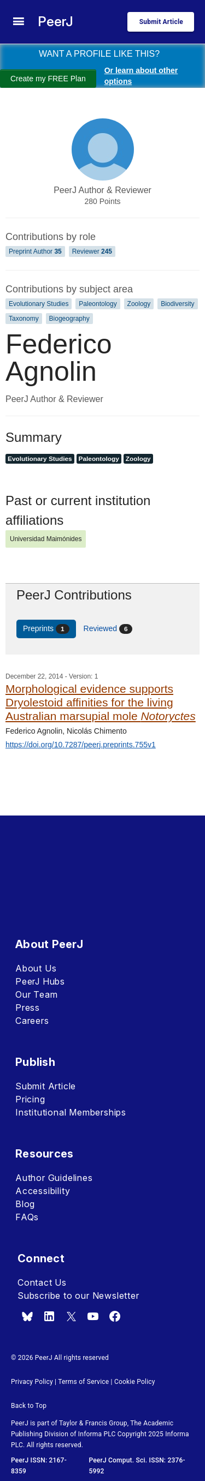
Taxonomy (24, 318)
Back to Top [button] (28, 1406)
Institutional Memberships (70, 1112)
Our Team (36, 994)
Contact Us (42, 1282)
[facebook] (115, 1316)
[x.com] (71, 1316)
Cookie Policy (134, 1382)
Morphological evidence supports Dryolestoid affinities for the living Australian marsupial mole (100, 702)
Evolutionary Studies (38, 304)
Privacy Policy (32, 1382)
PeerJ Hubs (40, 981)
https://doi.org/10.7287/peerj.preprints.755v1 (80, 744)
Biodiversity (177, 304)
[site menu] (18, 22)
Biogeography (69, 318)
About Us (35, 968)
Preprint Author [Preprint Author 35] (35, 251)
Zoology (139, 304)
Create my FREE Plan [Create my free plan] (48, 78)
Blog (25, 1203)
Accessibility (42, 1190)
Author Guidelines (54, 1177)
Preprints (46, 629)
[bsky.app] (27, 1316)
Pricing (30, 1099)
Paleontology (97, 304)
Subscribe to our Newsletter (78, 1295)
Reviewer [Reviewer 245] (92, 251)
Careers (32, 1020)
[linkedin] (49, 1316)
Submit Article (45, 1086)
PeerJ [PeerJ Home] (55, 21)
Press (27, 1007)
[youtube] (93, 1316)
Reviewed (108, 629)
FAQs (27, 1217)
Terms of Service (83, 1382)
